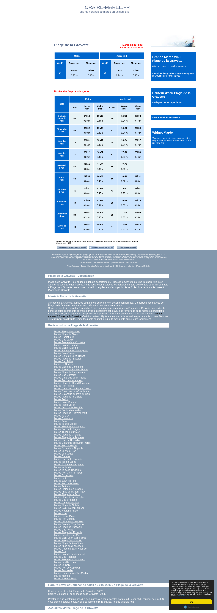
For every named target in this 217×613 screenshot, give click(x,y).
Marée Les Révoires (65, 562)
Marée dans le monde (107, 266)
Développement (121, 266)
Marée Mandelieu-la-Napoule (69, 426)
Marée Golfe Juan (63, 475)
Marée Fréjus (61, 399)
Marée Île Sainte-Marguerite (69, 464)
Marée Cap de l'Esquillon (67, 440)
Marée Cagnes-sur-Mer (66, 502)
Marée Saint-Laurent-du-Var (69, 508)
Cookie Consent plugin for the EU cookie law (191, 607)
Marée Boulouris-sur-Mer (67, 410)
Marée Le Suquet (63, 453)
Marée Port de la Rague (67, 429)
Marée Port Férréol (64, 386)
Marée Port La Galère (65, 445)
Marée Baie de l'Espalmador (69, 524)
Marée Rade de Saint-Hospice (70, 548)
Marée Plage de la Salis (67, 494)
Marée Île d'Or (61, 415)
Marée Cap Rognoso (65, 557)
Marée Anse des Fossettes (68, 546)
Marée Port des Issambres (68, 380)
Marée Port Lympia (64, 519)
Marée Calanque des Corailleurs (71, 391)
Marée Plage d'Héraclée (67, 331)
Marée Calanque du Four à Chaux (72, 388)
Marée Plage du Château (67, 434)
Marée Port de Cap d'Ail (67, 567)
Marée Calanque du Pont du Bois (72, 394)
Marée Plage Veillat (64, 405)
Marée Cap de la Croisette (68, 459)
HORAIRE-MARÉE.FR (105, 7)
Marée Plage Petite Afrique (68, 543)
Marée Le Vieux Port (65, 451)
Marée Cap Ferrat (63, 529)
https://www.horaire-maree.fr (124, 259)
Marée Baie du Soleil (65, 578)
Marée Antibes (62, 486)
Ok (191, 601)
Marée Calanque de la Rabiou (70, 377)
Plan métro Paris (93, 266)
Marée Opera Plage (64, 516)
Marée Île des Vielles (65, 424)
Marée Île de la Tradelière (68, 470)
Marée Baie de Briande (66, 345)
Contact (83, 266)
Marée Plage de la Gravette (69, 497)
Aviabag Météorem (121, 241)
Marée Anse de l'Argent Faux (69, 491)
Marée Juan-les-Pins (65, 481)
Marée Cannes (62, 456)
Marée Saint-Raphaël (65, 402)
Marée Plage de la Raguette (69, 437)
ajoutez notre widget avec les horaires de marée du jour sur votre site (171, 140)
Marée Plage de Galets (66, 505)
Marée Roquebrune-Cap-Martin (71, 573)
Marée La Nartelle (63, 364)
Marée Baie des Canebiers (68, 367)
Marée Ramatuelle (64, 337)
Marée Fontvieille (63, 570)
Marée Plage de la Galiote (68, 396)
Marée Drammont (63, 418)
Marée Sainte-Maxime (66, 348)
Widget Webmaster (73, 266)
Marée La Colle (62, 565)
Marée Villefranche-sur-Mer (68, 521)
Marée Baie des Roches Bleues (71, 369)
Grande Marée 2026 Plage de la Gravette (167, 58)
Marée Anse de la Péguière (68, 407)
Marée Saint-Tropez (64, 353)
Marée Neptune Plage (66, 510)
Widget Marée (162, 132)
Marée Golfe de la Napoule (68, 448)
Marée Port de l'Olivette (66, 483)
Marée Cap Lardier (64, 339)
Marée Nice (60, 513)
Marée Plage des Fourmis (68, 532)
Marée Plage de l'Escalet (67, 358)
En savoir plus (188, 595)
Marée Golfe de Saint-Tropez (69, 356)
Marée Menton (62, 576)
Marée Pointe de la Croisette (69, 342)
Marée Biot (60, 478)
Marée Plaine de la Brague (68, 489)
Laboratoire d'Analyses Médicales (139, 266)
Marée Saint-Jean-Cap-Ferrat (70, 538)
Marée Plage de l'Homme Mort (70, 413)
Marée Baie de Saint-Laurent (69, 554)
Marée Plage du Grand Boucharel (72, 383)
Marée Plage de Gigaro (66, 334)
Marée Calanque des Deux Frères (72, 443)
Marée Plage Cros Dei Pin (68, 540)
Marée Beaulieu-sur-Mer (67, 535)
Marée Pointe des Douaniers (69, 559)
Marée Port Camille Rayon (68, 472)
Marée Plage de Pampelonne (69, 372)
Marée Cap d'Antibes (65, 500)
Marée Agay (60, 421)
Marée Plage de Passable (68, 527)
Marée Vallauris (62, 467)
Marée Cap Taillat (63, 361)
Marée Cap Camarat (65, 375)
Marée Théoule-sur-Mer (67, 432)
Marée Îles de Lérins (65, 462)
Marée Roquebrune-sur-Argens (71, 350)
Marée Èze (60, 551)
